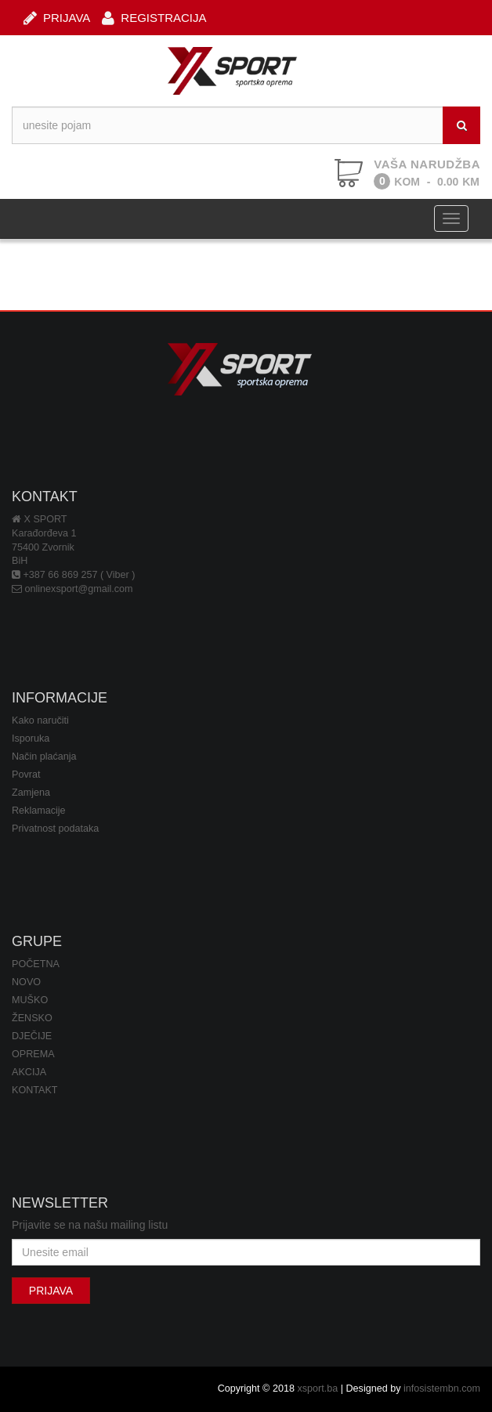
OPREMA (33, 1054)
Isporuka (30, 738)
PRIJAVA (57, 17)
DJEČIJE (32, 1036)
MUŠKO (30, 1000)
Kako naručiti (40, 720)
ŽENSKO (32, 1018)
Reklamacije (39, 810)
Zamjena (31, 792)
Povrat (26, 774)
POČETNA (36, 964)
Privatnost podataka (55, 828)
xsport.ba (317, 1388)
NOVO (26, 982)
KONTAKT (35, 1090)
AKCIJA (29, 1072)
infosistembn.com (441, 1388)
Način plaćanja (44, 756)
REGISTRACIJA (154, 17)
